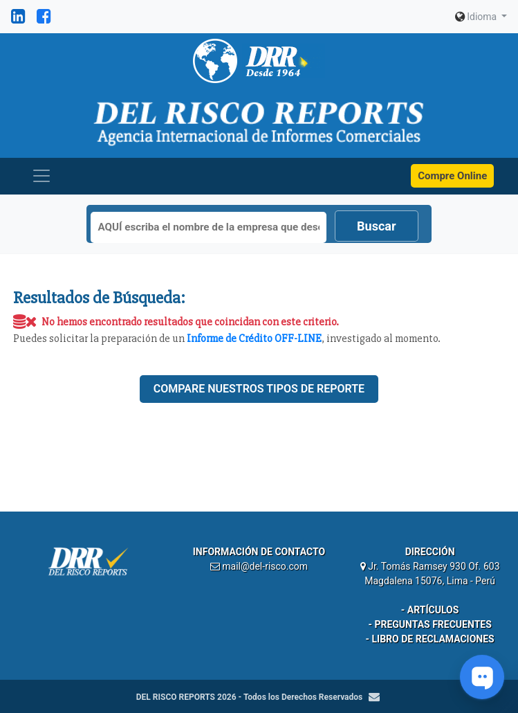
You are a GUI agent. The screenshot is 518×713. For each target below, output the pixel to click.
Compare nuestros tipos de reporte (259, 388)
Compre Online (452, 176)
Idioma (477, 16)
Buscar (376, 226)
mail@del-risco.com (265, 566)
